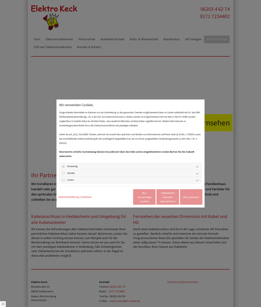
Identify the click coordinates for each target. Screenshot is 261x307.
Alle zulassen (186, 197)
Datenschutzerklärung (69, 196)
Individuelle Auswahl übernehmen (153, 197)
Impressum (86, 196)
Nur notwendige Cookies (120, 197)
